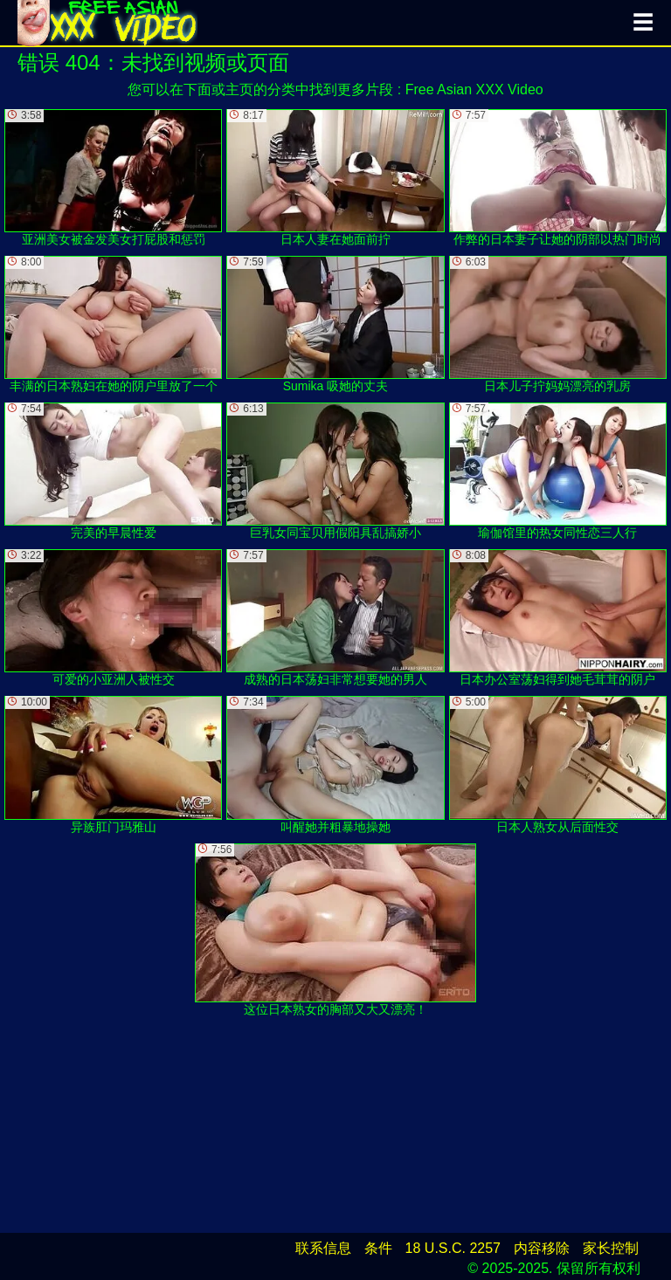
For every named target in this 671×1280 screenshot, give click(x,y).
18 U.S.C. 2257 (453, 1248)
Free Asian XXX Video (474, 89)
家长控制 (611, 1248)
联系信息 (323, 1248)
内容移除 (542, 1248)
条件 (378, 1248)
